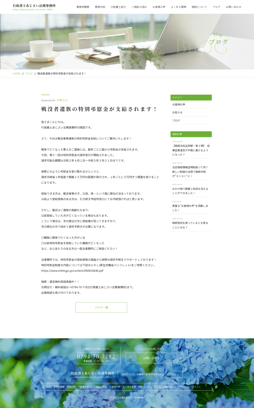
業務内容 (100, 7)
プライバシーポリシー (189, 386)
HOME (16, 73)
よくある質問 (178, 7)
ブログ (216, 7)
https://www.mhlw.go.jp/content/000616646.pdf (72, 270)
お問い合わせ (233, 7)
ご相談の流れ (139, 7)
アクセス (174, 374)
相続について (199, 7)
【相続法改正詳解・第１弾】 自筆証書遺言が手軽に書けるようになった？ (191, 147)
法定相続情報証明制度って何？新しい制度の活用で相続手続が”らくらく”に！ (191, 169)
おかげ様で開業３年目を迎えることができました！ (191, 188)
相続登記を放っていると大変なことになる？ (191, 222)
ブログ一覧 (101, 307)
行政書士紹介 (118, 7)
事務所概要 (82, 7)
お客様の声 (159, 7)
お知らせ (62, 100)
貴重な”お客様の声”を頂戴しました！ (191, 205)
